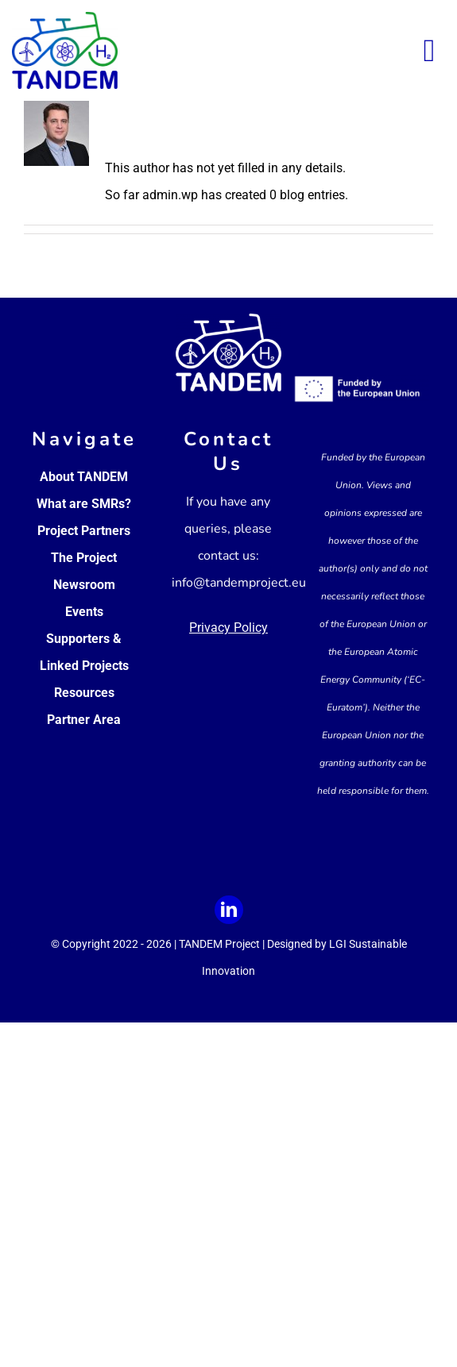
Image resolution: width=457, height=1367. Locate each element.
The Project (84, 557)
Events (84, 611)
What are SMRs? (84, 503)
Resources (84, 692)
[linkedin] (229, 909)
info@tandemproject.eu (239, 582)
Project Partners (83, 530)
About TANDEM (84, 476)
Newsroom (84, 584)
